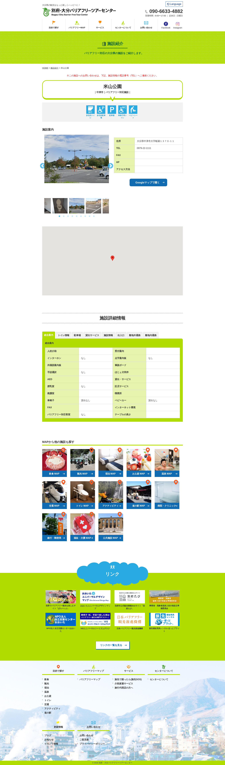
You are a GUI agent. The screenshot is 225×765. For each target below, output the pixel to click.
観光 (46, 683)
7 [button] (85, 216)
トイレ (47, 700)
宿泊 (46, 688)
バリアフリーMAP (77, 27)
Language (174, 4)
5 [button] (76, 216)
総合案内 (48, 335)
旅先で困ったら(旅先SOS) (128, 679)
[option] (76, 159)
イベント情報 (51, 744)
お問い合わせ (146, 27)
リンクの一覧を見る (111, 645)
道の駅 (47, 713)
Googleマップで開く (147, 182)
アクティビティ (52, 708)
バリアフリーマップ (89, 679)
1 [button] (59, 216)
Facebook (165, 25)
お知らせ (49, 739)
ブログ (47, 735)
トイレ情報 (63, 335)
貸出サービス (92, 335)
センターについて (123, 27)
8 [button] (89, 216)
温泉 (46, 692)
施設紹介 (55, 68)
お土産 (47, 696)
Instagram (177, 25)
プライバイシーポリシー (92, 744)
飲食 (46, 679)
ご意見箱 (84, 739)
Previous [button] (42, 165)
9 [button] (93, 216)
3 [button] (68, 216)
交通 (46, 704)
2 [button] (63, 216)
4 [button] (72, 216)
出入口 (121, 335)
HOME (45, 68)
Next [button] (111, 165)
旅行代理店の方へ (124, 688)
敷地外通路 (134, 335)
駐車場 (77, 335)
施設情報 (108, 335)
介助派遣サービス (124, 683)
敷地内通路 (151, 335)
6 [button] (80, 216)
